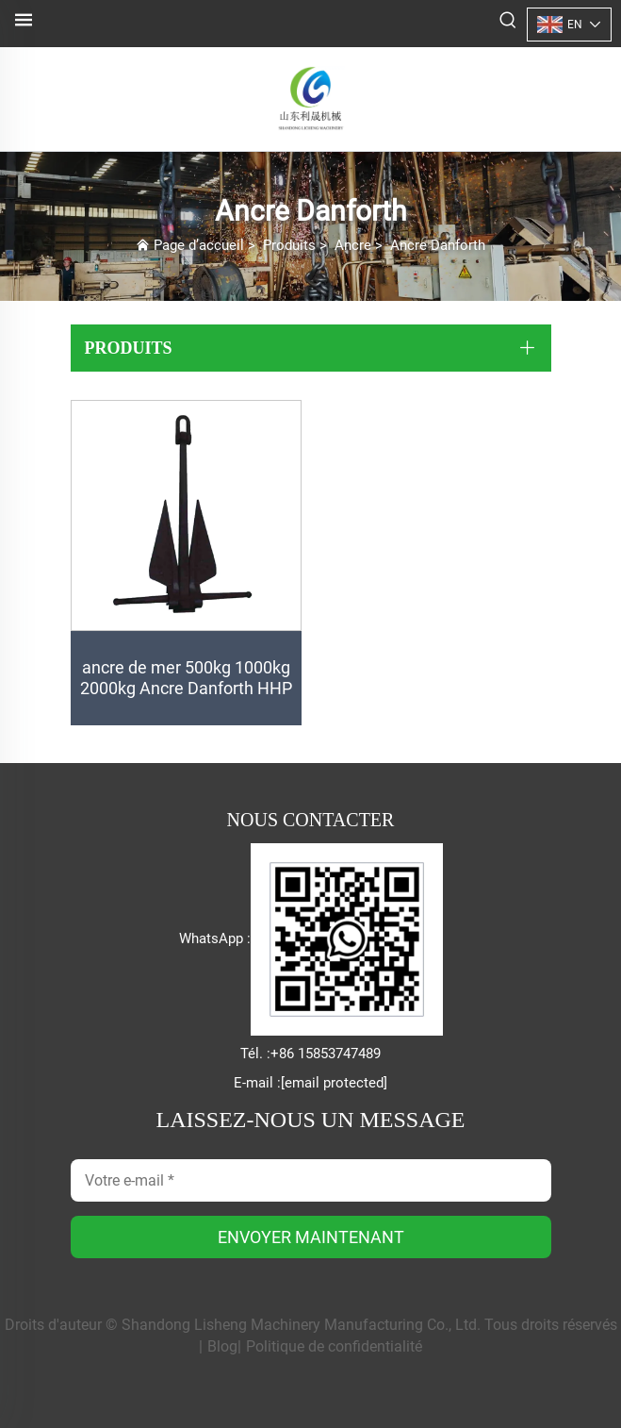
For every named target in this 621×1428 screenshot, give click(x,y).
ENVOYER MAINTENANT (311, 1237)
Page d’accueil (199, 245)
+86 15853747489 (325, 1053)
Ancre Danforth (437, 245)
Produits (289, 245)
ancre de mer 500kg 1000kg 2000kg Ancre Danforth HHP (186, 677)
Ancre (353, 245)
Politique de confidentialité (334, 1346)
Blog (222, 1346)
